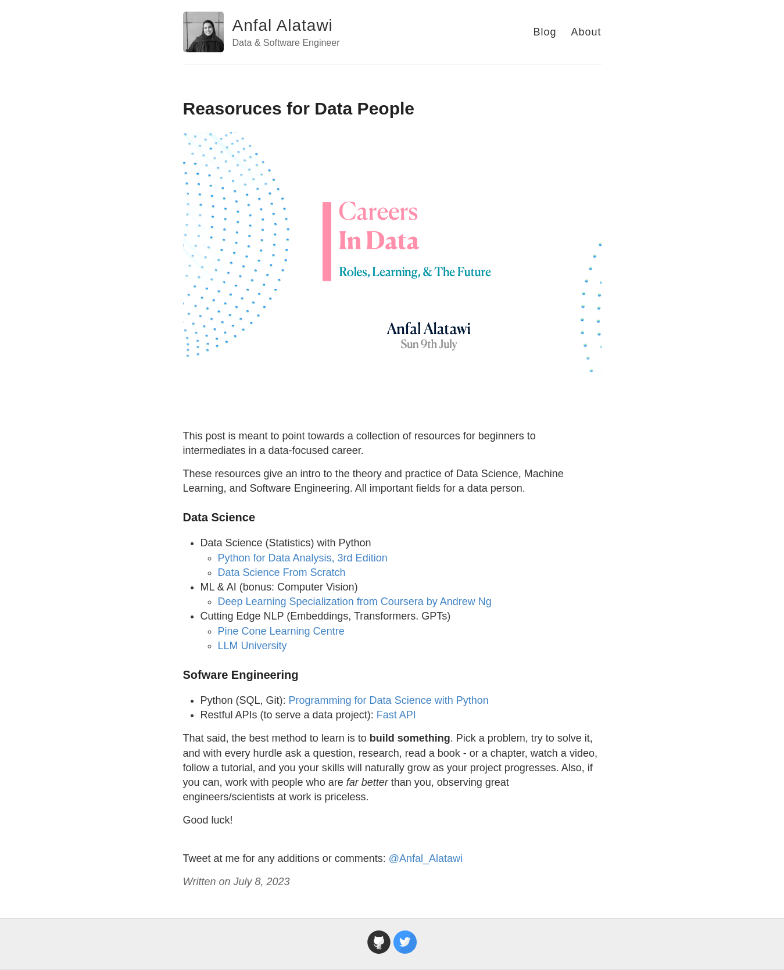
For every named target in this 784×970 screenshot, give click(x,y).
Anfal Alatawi (282, 25)
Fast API (396, 715)
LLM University (252, 646)
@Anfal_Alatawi (426, 858)
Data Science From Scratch (282, 572)
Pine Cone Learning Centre (281, 631)
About (586, 32)
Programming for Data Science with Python (389, 700)
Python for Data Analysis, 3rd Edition (303, 558)
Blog (544, 32)
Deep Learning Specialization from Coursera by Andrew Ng (355, 601)
